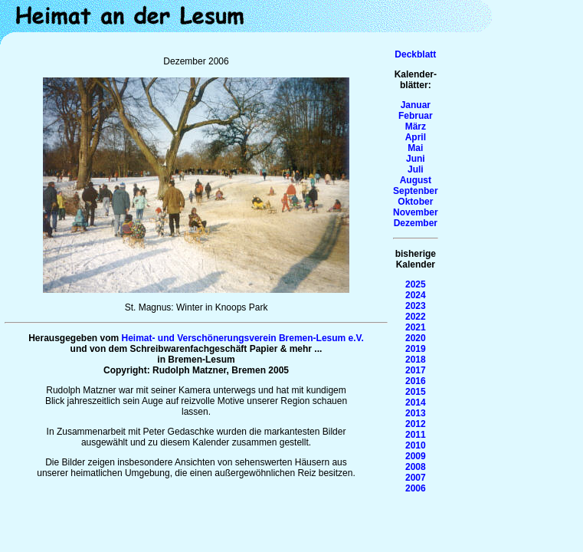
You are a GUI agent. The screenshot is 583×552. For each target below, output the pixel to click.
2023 (415, 306)
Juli (416, 169)
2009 (415, 456)
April (415, 137)
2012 (415, 424)
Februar (415, 115)
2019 (415, 348)
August (415, 180)
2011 (415, 434)
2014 (415, 402)
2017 (415, 370)
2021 (415, 327)
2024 (415, 295)
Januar (416, 105)
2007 (415, 477)
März (415, 126)
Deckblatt (415, 54)
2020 (415, 338)
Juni (415, 158)
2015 (415, 391)
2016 (415, 381)
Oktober (415, 201)
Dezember (415, 223)
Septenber (415, 191)
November (415, 212)
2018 (415, 359)
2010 (415, 445)
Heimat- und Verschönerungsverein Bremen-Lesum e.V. (243, 338)
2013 (415, 413)
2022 (415, 316)
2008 (415, 467)
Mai (415, 148)
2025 (415, 284)
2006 (415, 488)
